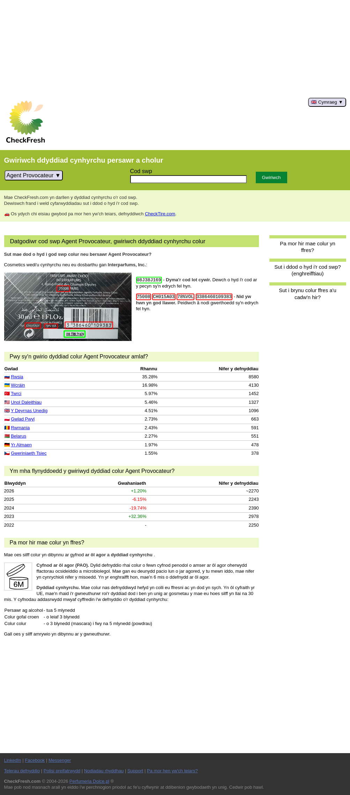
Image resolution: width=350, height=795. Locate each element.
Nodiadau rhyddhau (104, 770)
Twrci (16, 393)
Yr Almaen (21, 444)
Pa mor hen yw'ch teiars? (172, 770)
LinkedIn (12, 760)
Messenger (60, 760)
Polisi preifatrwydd (62, 770)
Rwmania (20, 427)
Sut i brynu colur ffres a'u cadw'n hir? (307, 293)
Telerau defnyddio (22, 770)
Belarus (18, 436)
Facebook (35, 760)
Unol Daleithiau (26, 402)
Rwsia (17, 376)
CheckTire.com (160, 213)
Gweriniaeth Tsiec (28, 453)
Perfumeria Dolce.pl (89, 781)
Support (135, 770)
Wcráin (18, 385)
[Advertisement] (175, 49)
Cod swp (141, 171)
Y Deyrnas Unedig (29, 410)
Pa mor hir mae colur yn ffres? (307, 246)
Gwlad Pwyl (23, 419)
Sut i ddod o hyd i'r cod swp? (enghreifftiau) (307, 270)
